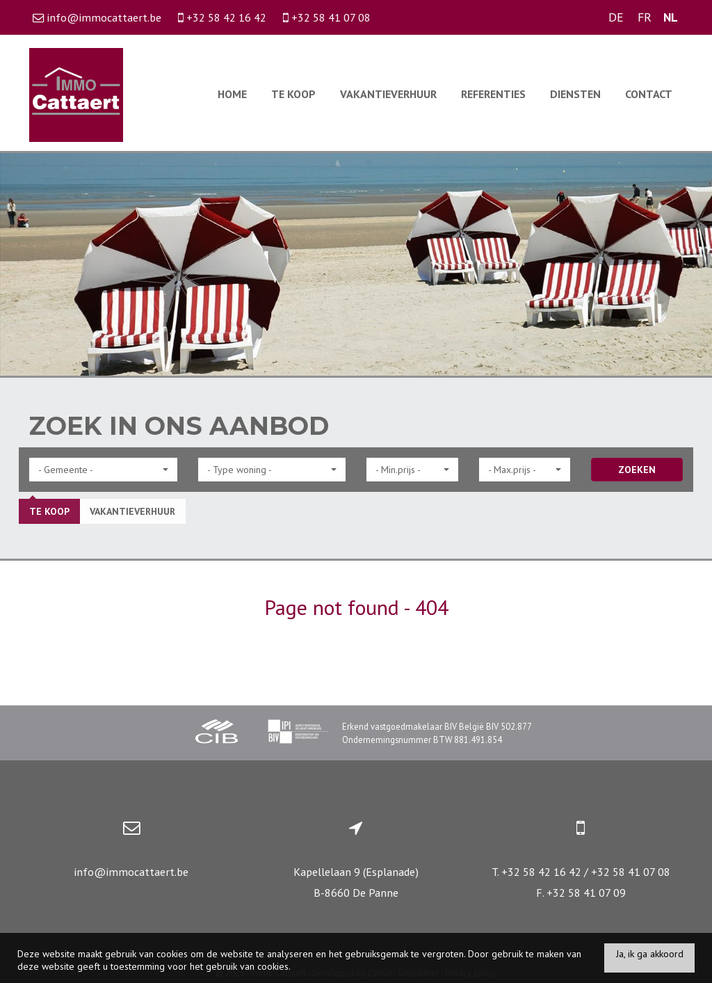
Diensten (575, 94)
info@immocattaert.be (131, 872)
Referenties (493, 94)
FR (645, 17)
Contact (648, 94)
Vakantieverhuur (388, 94)
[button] (103, 469)
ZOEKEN (637, 469)
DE (616, 17)
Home (232, 94)
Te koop (293, 94)
